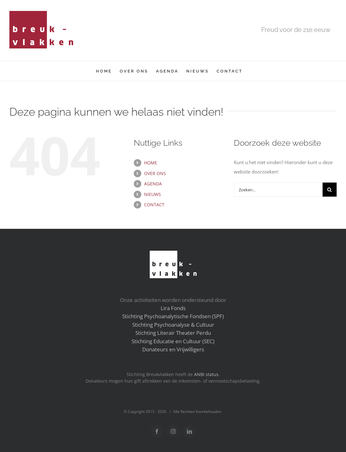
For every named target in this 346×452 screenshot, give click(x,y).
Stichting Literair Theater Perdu (173, 332)
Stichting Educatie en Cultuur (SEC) (173, 341)
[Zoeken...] (278, 190)
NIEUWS (152, 194)
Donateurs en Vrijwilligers (173, 349)
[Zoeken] (330, 190)
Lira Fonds (173, 308)
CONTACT (154, 205)
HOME (150, 163)
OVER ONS (155, 173)
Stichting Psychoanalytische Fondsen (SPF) (173, 316)
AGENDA (153, 184)
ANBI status (206, 374)
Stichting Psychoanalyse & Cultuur (173, 324)
